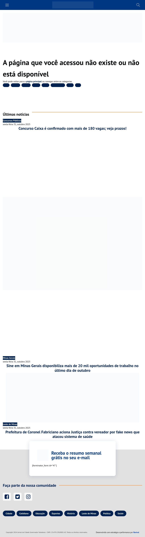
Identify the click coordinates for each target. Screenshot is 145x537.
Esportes (36, 85)
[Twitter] (18, 497)
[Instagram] (28, 497)
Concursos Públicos (12, 120)
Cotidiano (15, 85)
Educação (26, 85)
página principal (34, 81)
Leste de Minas (58, 85)
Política (70, 85)
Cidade (6, 85)
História (45, 85)
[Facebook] (7, 497)
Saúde (78, 85)
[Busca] (138, 5)
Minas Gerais (9, 357)
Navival (136, 532)
